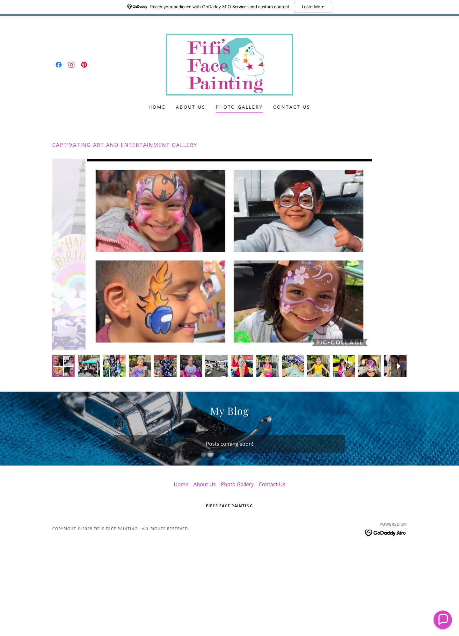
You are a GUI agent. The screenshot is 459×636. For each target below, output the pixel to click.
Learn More (313, 7)
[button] (442, 620)
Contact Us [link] (291, 107)
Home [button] (181, 484)
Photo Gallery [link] (239, 107)
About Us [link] (191, 107)
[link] (58, 64)
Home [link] (157, 107)
